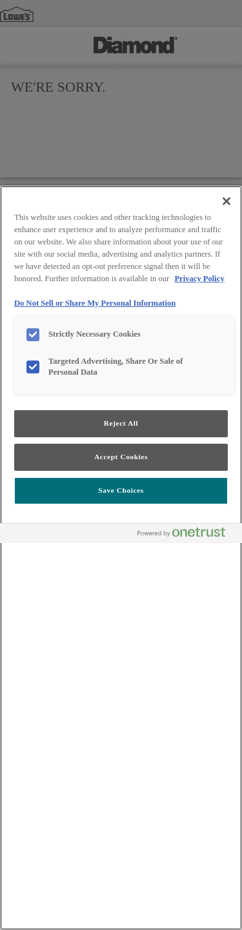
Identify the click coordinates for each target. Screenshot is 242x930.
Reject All (121, 423)
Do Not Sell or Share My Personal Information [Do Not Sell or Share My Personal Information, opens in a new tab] (95, 303)
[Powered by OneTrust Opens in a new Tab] (186, 535)
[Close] (226, 201)
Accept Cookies (121, 456)
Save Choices (120, 490)
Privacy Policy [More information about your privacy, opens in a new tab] (199, 278)
